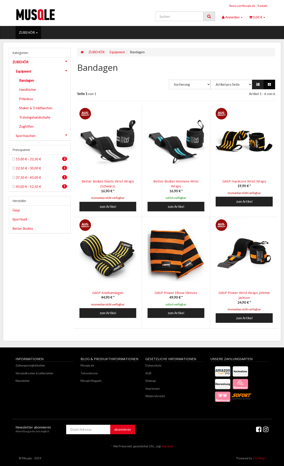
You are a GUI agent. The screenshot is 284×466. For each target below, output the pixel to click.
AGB (148, 373)
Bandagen (26, 80)
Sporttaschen (43, 135)
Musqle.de (87, 365)
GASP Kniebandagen (107, 292)
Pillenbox (26, 99)
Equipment (43, 71)
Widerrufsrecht (155, 396)
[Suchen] (179, 16)
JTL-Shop (259, 458)
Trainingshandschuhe (34, 117)
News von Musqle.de (242, 6)
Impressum (152, 388)
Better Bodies (22, 228)
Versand (167, 446)
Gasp (16, 210)
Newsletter (23, 381)
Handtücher (27, 89)
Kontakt (262, 6)
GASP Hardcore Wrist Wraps (244, 181)
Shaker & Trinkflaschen (35, 108)
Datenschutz (153, 365)
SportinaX (19, 219)
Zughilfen (26, 126)
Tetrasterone (89, 373)
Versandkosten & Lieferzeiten (34, 373)
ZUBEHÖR (28, 32)
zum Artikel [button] (108, 206)
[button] (258, 84)
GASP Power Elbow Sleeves (176, 292)
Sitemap (150, 381)
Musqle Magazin (91, 381)
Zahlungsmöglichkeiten (30, 365)
